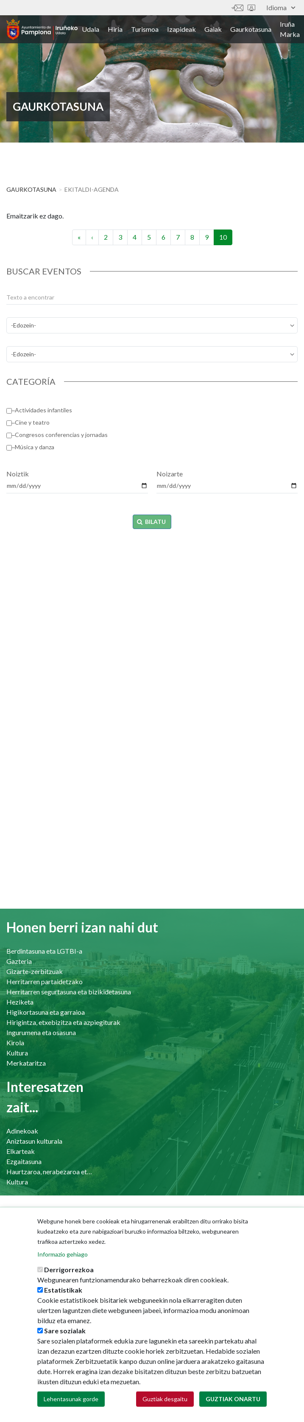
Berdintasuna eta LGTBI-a (44, 951)
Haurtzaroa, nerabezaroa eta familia (50, 1171)
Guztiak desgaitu (164, 1398)
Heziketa (19, 1002)
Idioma (280, 7)
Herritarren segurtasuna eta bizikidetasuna (68, 992)
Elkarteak (20, 1151)
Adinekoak (22, 1131)
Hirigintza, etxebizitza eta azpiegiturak (63, 1022)
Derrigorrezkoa (69, 1269)
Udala (90, 29)
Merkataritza (26, 1063)
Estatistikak (63, 1290)
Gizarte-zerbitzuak (34, 971)
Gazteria (19, 961)
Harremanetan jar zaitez (237, 8)
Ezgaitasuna (24, 1161)
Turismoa (145, 29)
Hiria (115, 29)
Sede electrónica (251, 8)
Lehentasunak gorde (71, 1398)
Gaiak (213, 29)
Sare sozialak (65, 1331)
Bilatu (151, 521)
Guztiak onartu (233, 1398)
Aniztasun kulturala (34, 1141)
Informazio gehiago (62, 1254)
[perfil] (152, 354)
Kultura (17, 1053)
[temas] (152, 325)
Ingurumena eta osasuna (41, 1032)
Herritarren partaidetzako (44, 981)
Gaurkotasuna (250, 29)
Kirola (15, 1043)
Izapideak (181, 29)
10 (225, 238)
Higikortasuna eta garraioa (45, 1012)
